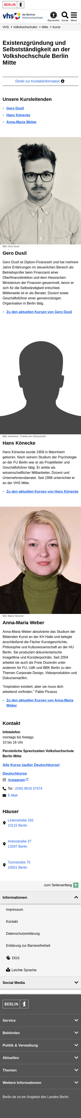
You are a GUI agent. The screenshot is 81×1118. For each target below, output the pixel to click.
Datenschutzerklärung (23, 933)
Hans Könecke (18, 115)
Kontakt (12, 921)
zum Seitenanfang (58, 885)
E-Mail (12, 796)
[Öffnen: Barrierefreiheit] (53, 16)
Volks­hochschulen (25, 27)
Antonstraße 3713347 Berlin (19, 843)
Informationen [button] (15, 897)
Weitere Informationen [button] (22, 1083)
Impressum (14, 909)
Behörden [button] (11, 1033)
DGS (12, 958)
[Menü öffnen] (73, 16)
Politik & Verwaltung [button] (20, 1045)
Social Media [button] (14, 983)
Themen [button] (10, 1070)
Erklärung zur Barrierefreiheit (28, 945)
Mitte (45, 27)
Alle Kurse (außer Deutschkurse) (31, 765)
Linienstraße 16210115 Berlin (20, 822)
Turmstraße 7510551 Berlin (19, 864)
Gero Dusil (15, 108)
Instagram (14, 780)
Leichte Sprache (21, 970)
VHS (6, 27)
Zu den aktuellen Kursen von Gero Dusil (39, 312)
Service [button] (9, 1020)
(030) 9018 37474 (28, 788)
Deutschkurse (15, 773)
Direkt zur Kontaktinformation (39, 81)
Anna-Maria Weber (21, 122)
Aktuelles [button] (11, 1058)
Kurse (56, 27)
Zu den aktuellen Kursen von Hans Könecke (42, 491)
